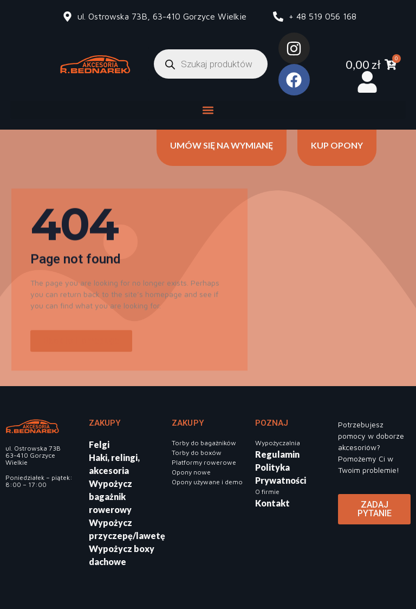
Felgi (99, 444)
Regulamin (277, 454)
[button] (208, 110)
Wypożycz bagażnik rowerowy (110, 496)
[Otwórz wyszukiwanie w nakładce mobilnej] (210, 64)
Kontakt (272, 503)
